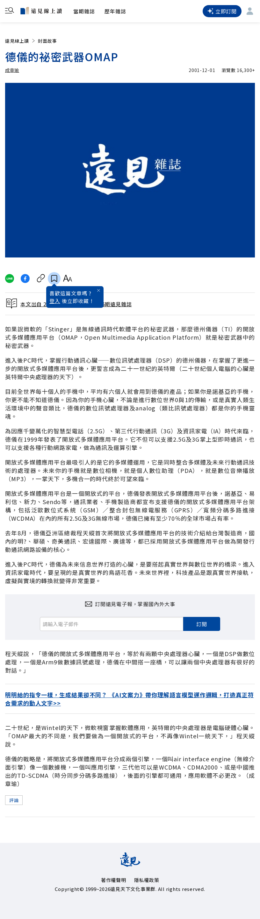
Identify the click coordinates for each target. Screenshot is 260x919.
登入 (54, 301)
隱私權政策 (146, 880)
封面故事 (47, 41)
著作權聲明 (113, 880)
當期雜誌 (84, 11)
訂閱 (201, 624)
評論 (13, 800)
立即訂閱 (222, 11)
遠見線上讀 (20, 41)
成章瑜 (12, 70)
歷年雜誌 (115, 11)
